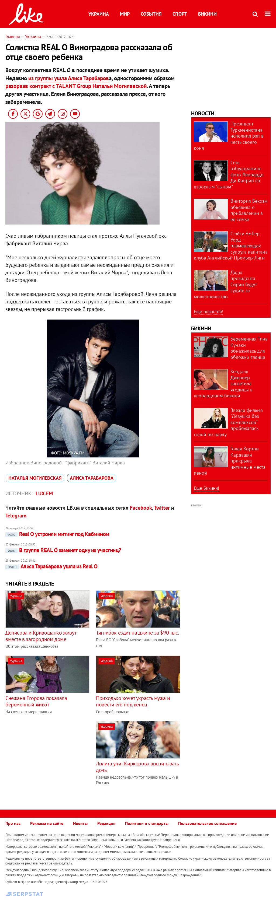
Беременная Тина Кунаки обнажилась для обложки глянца (249, 348)
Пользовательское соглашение (207, 823)
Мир (125, 14)
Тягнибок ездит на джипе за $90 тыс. (137, 632)
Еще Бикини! (206, 488)
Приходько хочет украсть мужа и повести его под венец (133, 701)
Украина (98, 14)
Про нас (12, 823)
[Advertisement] (50, 758)
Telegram (15, 515)
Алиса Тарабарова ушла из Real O (51, 566)
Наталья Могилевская (34, 478)
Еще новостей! (208, 311)
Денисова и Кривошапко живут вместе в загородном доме (40, 636)
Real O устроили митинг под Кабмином (57, 534)
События (151, 14)
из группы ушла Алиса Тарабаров (68, 78)
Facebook (141, 507)
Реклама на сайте (46, 823)
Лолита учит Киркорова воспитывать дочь (137, 766)
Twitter (162, 507)
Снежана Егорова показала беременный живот (36, 701)
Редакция (106, 823)
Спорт (179, 14)
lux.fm (44, 493)
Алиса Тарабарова (91, 478)
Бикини (207, 14)
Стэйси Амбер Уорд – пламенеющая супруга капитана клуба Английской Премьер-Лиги (231, 245)
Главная (12, 36)
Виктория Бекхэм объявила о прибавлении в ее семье (249, 210)
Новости (202, 113)
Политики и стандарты (146, 823)
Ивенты (80, 823)
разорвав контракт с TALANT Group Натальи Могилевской (76, 86)
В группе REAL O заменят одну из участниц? (63, 550)
